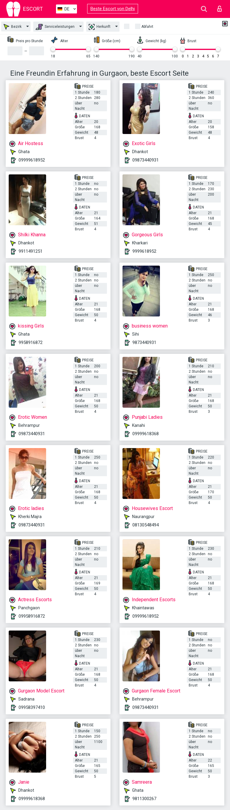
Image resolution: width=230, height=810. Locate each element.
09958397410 (32, 707)
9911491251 (31, 251)
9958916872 (31, 342)
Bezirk (13, 27)
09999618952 (32, 160)
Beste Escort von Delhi (112, 8)
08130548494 (145, 525)
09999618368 (145, 433)
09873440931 (145, 160)
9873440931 (144, 342)
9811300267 (144, 798)
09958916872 (32, 616)
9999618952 (144, 251)
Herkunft (100, 27)
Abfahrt (147, 27)
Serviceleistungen (55, 27)
